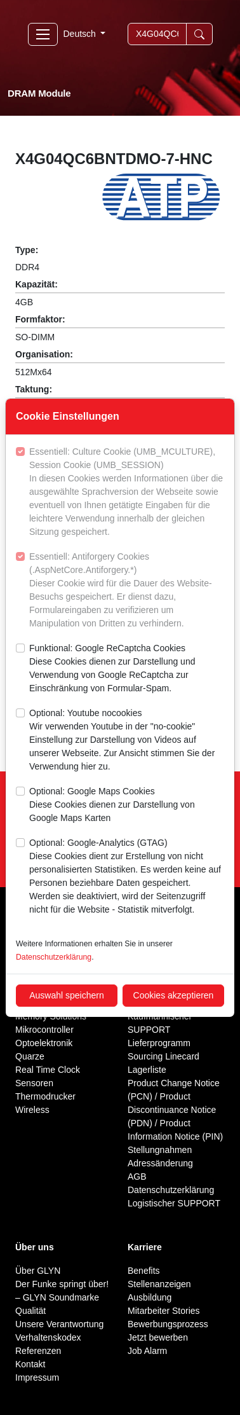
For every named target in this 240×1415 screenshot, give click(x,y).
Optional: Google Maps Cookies (126, 805)
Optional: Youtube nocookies (126, 740)
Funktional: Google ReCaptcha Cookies (126, 669)
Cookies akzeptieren (173, 995)
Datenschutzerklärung (53, 957)
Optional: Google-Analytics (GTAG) (126, 877)
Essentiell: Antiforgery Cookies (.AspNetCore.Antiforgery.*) (126, 590)
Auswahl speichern (66, 995)
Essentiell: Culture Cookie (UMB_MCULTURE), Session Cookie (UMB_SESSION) (126, 492)
